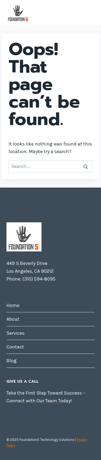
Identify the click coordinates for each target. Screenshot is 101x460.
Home (12, 305)
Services (15, 333)
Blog (11, 361)
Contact (15, 347)
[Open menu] (90, 12)
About (12, 319)
